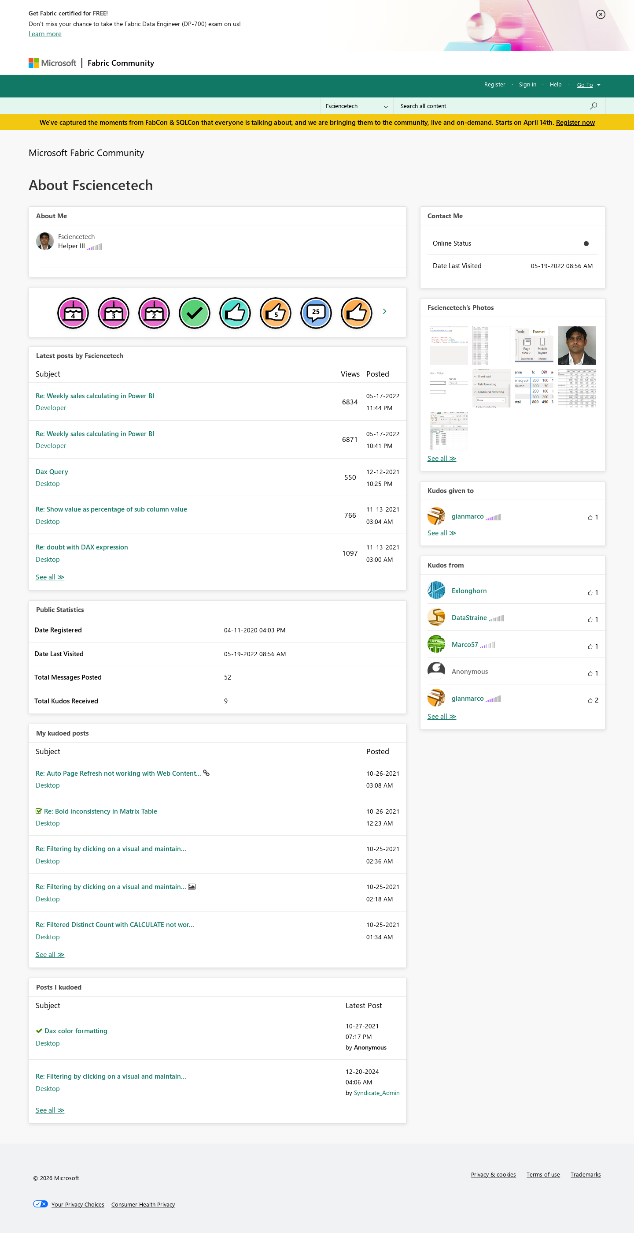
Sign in (527, 84)
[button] (449, 345)
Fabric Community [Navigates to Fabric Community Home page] (121, 62)
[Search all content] (499, 105)
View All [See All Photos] (442, 458)
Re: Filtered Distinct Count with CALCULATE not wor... (115, 924)
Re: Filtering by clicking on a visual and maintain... (111, 848)
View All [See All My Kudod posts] (50, 954)
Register (494, 84)
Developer (51, 407)
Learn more (45, 33)
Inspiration (212, 62)
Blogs (328, 62)
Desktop (48, 483)
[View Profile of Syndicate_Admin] (377, 1092)
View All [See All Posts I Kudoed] (50, 1110)
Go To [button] (585, 84)
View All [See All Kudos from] (442, 716)
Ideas (249, 62)
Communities (288, 62)
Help (556, 84)
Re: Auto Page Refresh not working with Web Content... (119, 773)
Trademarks (586, 1174)
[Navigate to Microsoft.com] (52, 63)
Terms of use (543, 1174)
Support (398, 62)
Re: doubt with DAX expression (82, 546)
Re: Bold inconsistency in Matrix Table (100, 811)
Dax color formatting (75, 1030)
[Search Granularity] (357, 105)
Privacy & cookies (493, 1174)
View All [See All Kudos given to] (442, 533)
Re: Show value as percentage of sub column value (111, 508)
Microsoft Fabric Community (86, 152)
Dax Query (52, 471)
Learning (361, 62)
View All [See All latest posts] (50, 577)
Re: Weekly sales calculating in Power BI (95, 395)
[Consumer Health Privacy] (143, 1204)
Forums (174, 62)
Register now (575, 122)
